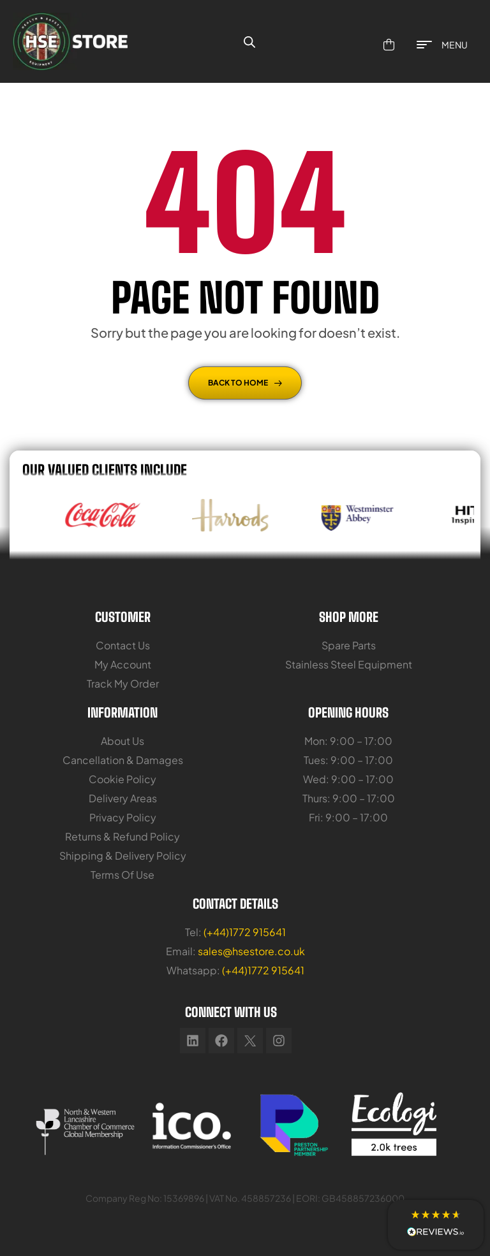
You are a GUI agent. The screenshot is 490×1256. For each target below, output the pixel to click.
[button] (436, 1225)
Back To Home (245, 382)
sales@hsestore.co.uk (251, 951)
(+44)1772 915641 (245, 932)
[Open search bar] (249, 41)
